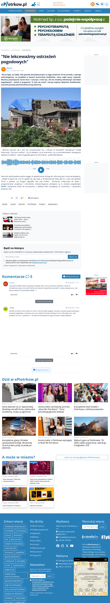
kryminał (9, 592)
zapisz (49, 570)
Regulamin (36, 528)
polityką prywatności (39, 257)
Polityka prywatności (40, 524)
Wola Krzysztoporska (15, 584)
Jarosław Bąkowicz (13, 575)
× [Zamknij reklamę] (105, 559)
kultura (8, 597)
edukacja (9, 547)
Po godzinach (64, 11)
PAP (6, 534)
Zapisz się (73, 251)
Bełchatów (16, 534)
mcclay (11, 277)
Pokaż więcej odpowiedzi (44, 296)
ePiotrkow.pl (5, 50)
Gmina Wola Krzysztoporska (12, 569)
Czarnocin (9, 555)
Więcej (97, 11)
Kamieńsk (20, 547)
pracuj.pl (35, 539)
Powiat (77, 11)
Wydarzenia (30, 11)
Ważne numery (38, 520)
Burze (4, 199)
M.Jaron (9, 68)
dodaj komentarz (71, 271)
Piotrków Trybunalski (15, 521)
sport (7, 560)
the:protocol (37, 546)
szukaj (101, 521)
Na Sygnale (21, 525)
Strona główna (15, 11)
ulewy (13, 199)
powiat (42, 199)
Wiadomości (26, 50)
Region (87, 11)
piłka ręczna (10, 543)
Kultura (51, 11)
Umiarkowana (59, 5)
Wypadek (18, 530)
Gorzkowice (18, 560)
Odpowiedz (13, 289)
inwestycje (9, 564)
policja (8, 530)
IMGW (3, 186)
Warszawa (20, 592)
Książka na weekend (14, 588)
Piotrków (32, 199)
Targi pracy (36, 550)
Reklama (35, 531)
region (22, 199)
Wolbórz (21, 555)
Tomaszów (20, 597)
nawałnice (53, 199)
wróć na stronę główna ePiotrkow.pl (82, 451)
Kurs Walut (36, 535)
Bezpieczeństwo (12, 551)
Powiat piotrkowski (14, 538)
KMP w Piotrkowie (13, 580)
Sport (41, 11)
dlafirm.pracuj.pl (38, 542)
